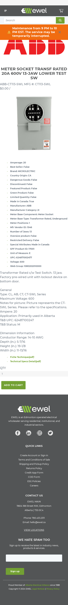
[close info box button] (60, 32)
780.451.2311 (38, 518)
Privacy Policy (52, 589)
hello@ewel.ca (38, 522)
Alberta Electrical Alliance (37, 585)
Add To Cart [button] (13, 385)
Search (60, 20)
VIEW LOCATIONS (34, 530)
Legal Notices (38, 589)
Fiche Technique (22, 357)
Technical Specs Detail (25, 361)
